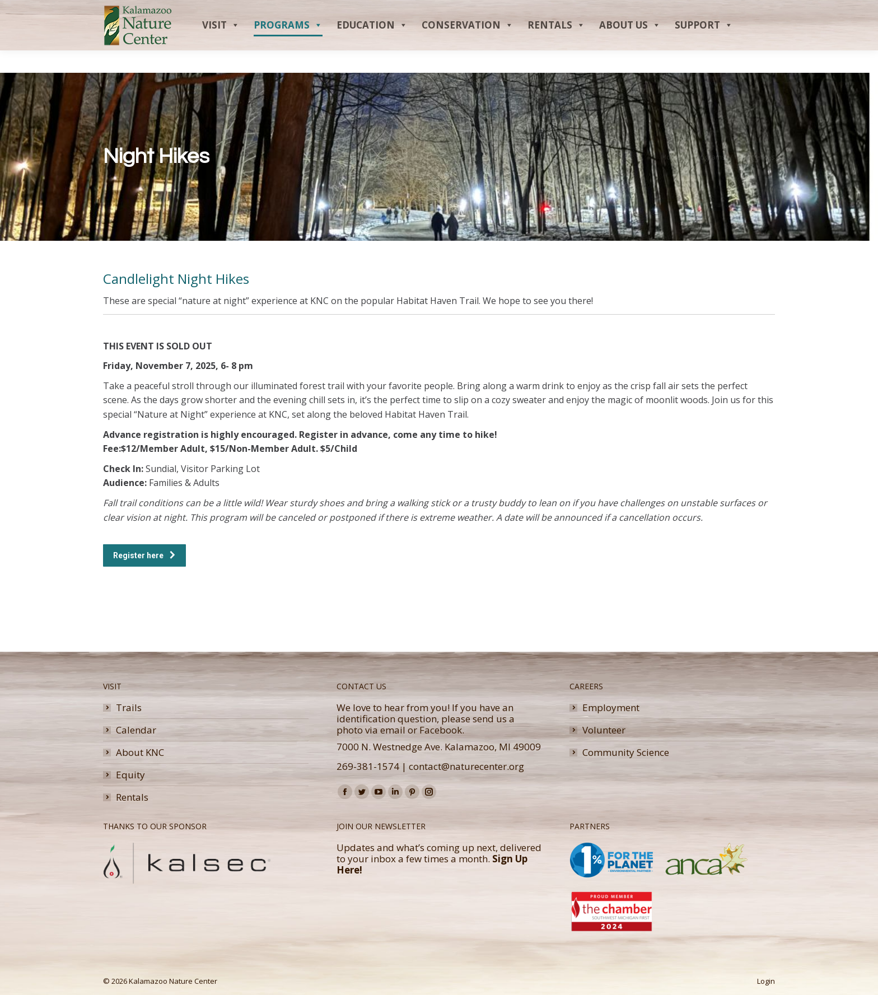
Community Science (625, 752)
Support (704, 47)
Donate (735, 11)
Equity (130, 775)
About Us (630, 47)
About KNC (140, 752)
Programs (288, 47)
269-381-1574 (368, 766)
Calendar (136, 730)
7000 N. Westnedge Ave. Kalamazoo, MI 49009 (439, 746)
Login (766, 981)
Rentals (556, 47)
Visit (221, 47)
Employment (610, 707)
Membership (686, 11)
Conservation (467, 47)
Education (372, 47)
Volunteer (603, 730)
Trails (129, 707)
